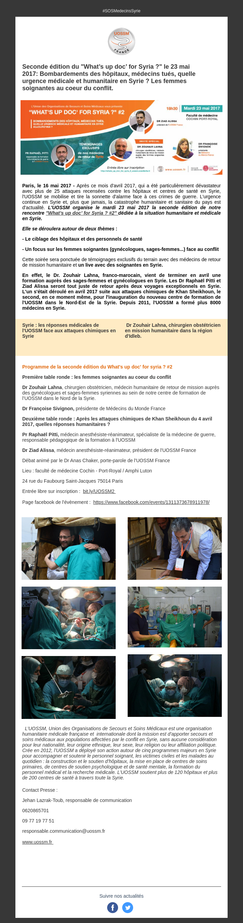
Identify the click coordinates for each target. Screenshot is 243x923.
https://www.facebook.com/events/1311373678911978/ (151, 502)
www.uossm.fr (37, 842)
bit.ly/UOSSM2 (99, 491)
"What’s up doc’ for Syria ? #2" (82, 213)
